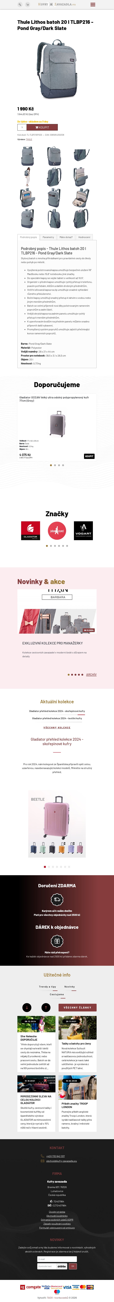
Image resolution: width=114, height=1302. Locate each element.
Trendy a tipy (47, 986)
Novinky (69, 986)
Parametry (48, 237)
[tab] (28, 237)
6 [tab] (67, 546)
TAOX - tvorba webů (57, 1297)
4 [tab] (63, 465)
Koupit (42, 127)
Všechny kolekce (57, 727)
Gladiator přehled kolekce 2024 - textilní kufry (57, 718)
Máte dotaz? (66, 237)
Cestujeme (57, 994)
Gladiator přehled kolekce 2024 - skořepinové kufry (57, 710)
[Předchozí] (46, 1007)
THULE (29, 139)
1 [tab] (51, 465)
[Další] (27, 1007)
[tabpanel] (57, 427)
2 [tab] (55, 465)
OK (72, 1266)
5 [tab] (63, 546)
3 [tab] (59, 465)
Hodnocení (84, 237)
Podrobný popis (28, 237)
